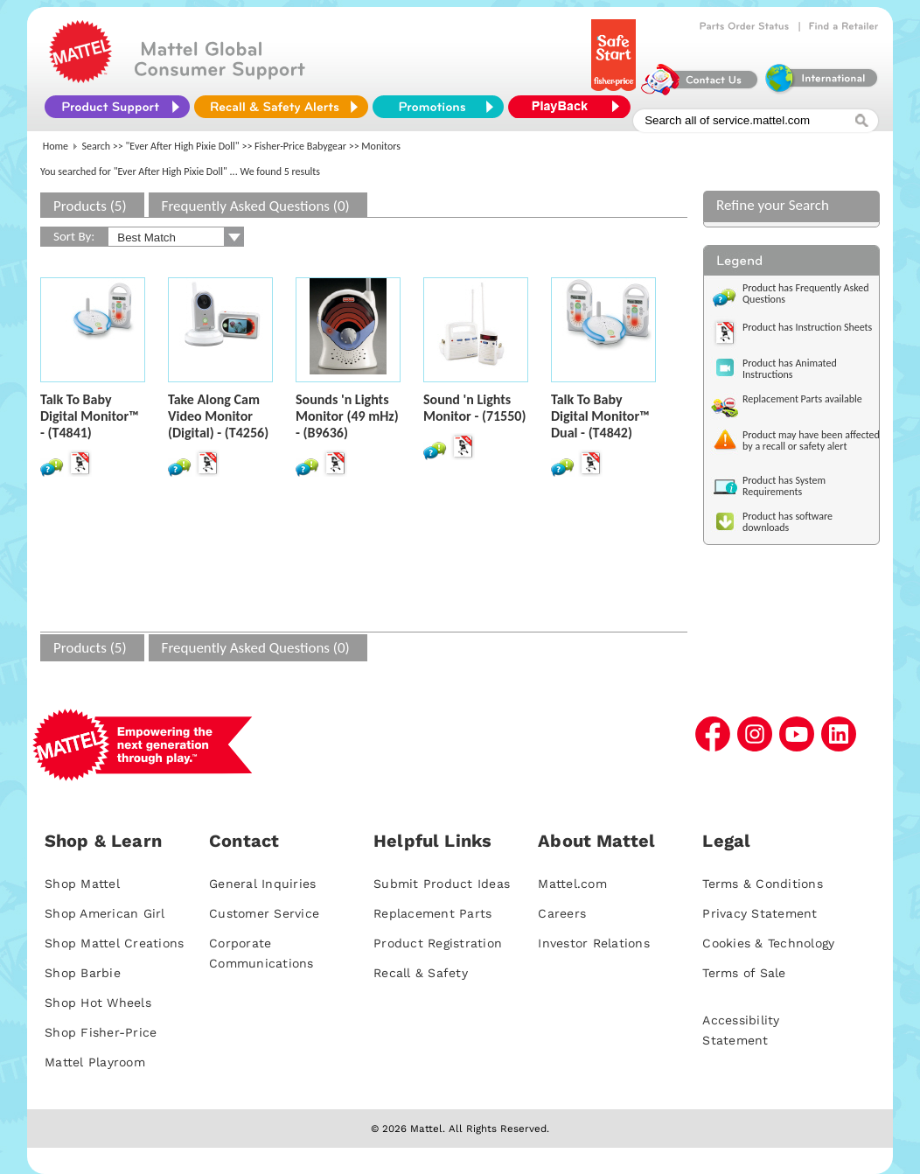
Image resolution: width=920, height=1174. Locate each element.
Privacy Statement (759, 913)
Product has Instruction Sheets (807, 327)
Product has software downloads (787, 522)
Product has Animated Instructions (789, 369)
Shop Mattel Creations (114, 943)
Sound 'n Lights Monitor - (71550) (474, 407)
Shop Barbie (83, 973)
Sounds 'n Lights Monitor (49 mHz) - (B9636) (347, 416)
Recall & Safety (420, 973)
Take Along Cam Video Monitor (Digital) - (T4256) (218, 416)
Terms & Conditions (762, 884)
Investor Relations (594, 943)
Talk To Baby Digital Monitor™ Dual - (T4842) (600, 416)
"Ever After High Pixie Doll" (183, 146)
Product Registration (437, 943)
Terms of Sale (743, 973)
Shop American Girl (105, 913)
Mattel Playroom (95, 1062)
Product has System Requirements (784, 486)
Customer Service (264, 913)
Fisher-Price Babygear (300, 146)
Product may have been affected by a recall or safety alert (811, 440)
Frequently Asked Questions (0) (256, 206)
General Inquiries (262, 884)
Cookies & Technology (768, 943)
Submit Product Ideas (441, 884)
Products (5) (90, 206)
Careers (562, 913)
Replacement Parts (432, 913)
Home (55, 146)
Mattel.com (572, 884)
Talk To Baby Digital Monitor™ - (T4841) (89, 416)
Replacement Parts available (802, 399)
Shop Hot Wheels (98, 1003)
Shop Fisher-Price (101, 1032)
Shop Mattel (82, 884)
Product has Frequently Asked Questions (805, 293)
